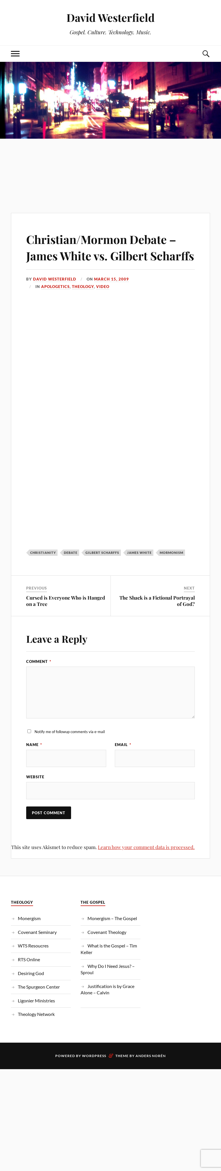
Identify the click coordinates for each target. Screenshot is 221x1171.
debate (70, 569)
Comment (38, 678)
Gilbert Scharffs (102, 569)
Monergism (29, 935)
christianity (43, 569)
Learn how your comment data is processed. (146, 864)
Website (35, 793)
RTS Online (29, 976)
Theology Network (36, 1031)
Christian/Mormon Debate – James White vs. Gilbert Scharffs (109, 255)
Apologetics (55, 303)
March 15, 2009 (111, 295)
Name (34, 761)
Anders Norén (151, 1072)
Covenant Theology (106, 948)
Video (102, 303)
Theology (83, 303)
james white (139, 569)
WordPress (94, 1072)
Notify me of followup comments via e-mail (70, 748)
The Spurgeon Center (39, 1003)
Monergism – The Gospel (112, 935)
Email (123, 761)
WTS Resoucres (33, 962)
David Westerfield (110, 17)
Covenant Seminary (37, 948)
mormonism (171, 569)
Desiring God (31, 990)
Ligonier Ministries (36, 1017)
